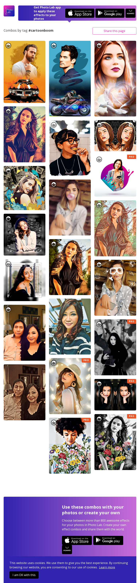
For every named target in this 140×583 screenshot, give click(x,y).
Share (114, 31)
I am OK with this (24, 575)
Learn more (107, 567)
